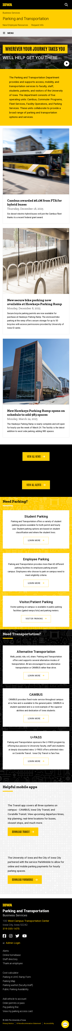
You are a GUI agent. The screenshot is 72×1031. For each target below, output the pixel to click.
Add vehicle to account (14, 999)
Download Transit (23, 831)
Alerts (6, 951)
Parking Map (9, 981)
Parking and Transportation (26, 19)
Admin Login (13, 942)
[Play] (66, 63)
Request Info (37, 25)
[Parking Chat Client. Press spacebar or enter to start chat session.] (65, 1024)
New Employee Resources (15, 25)
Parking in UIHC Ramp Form (17, 977)
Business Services (11, 13)
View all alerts (36, 484)
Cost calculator (10, 972)
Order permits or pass (14, 1003)
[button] (66, 4)
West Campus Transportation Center (28, 920)
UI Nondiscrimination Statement (29, 1023)
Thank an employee (13, 963)
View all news (36, 456)
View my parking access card (17, 1011)
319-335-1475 (11, 928)
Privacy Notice (8, 1023)
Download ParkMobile (25, 879)
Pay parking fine (11, 1007)
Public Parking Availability (15, 989)
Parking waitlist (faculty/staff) (18, 985)
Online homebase (12, 955)
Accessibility (49, 1023)
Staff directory (10, 959)
